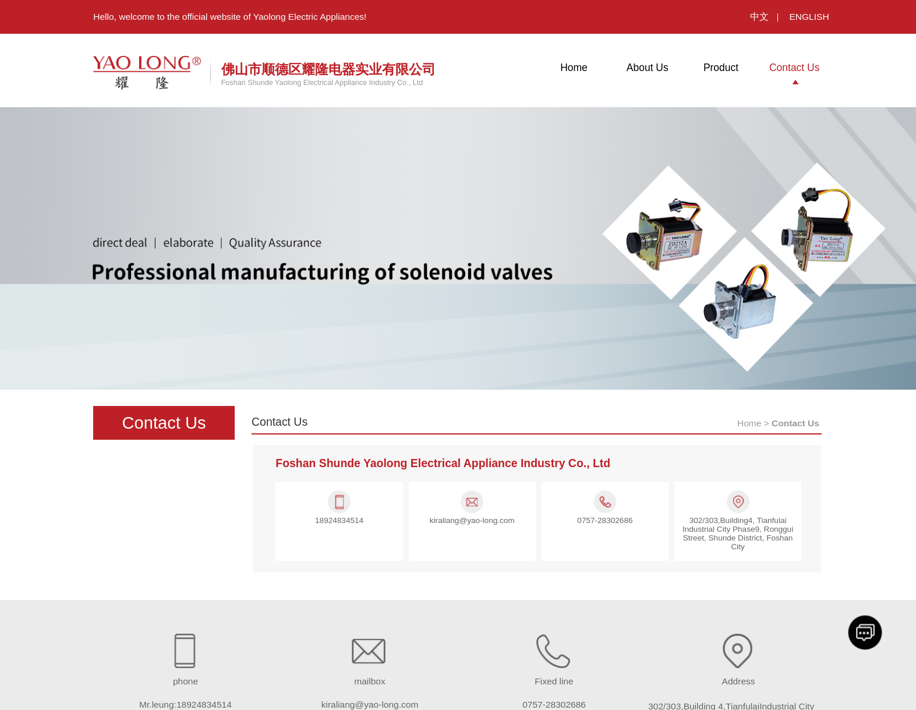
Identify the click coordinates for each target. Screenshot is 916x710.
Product (720, 67)
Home (574, 67)
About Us (648, 67)
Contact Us (794, 67)
